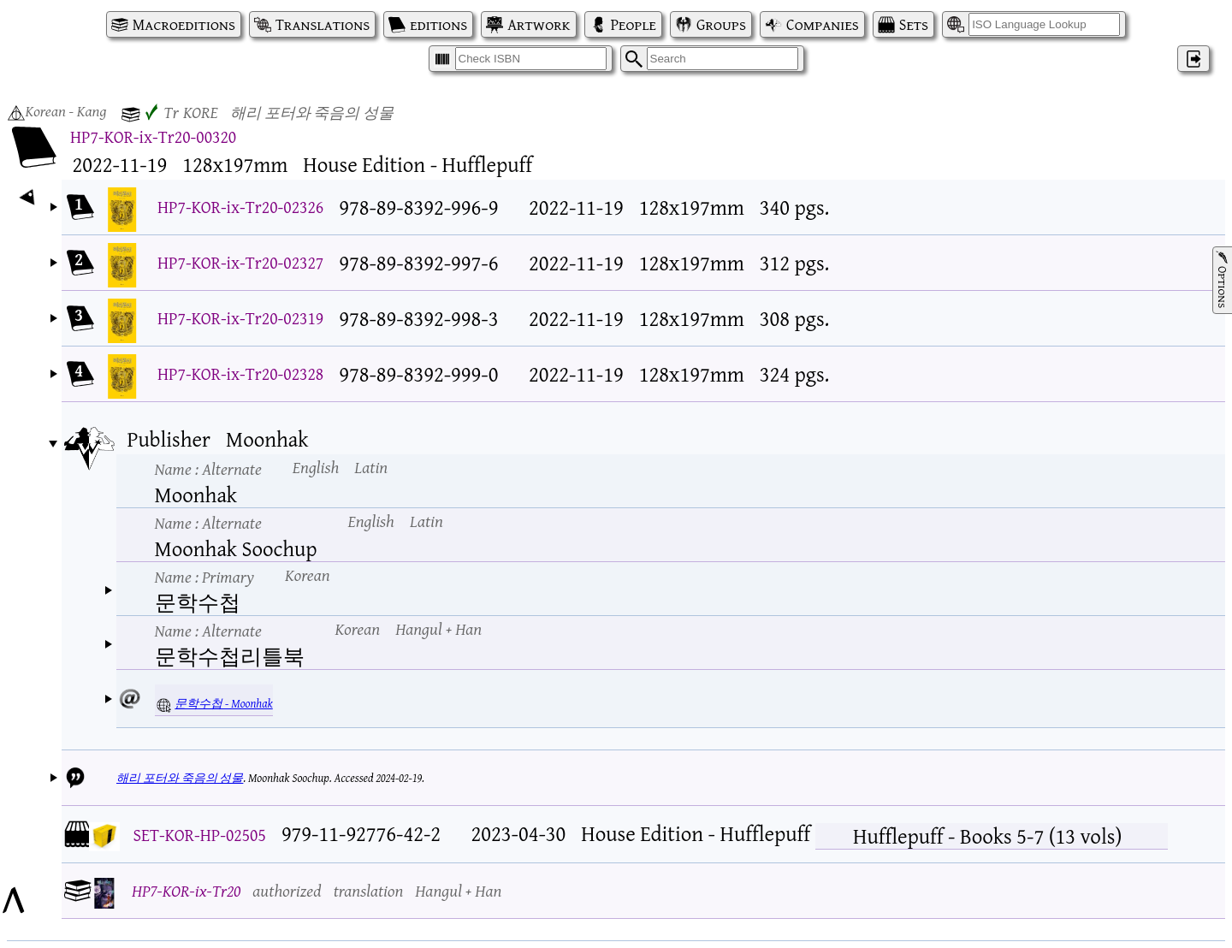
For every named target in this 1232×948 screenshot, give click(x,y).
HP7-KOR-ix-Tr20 (186, 890)
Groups (721, 24)
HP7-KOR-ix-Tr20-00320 (153, 136)
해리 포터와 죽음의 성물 (179, 777)
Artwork (538, 24)
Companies (822, 24)
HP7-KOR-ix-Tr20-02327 (240, 262)
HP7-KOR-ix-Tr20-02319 (240, 317)
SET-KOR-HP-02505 (199, 834)
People (633, 24)
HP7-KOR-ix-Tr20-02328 (240, 373)
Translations (322, 24)
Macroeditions (184, 24)
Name (208, 468)
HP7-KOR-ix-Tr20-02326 (240, 206)
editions (438, 24)
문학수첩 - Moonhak (223, 703)
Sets (913, 24)
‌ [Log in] (1193, 58)
